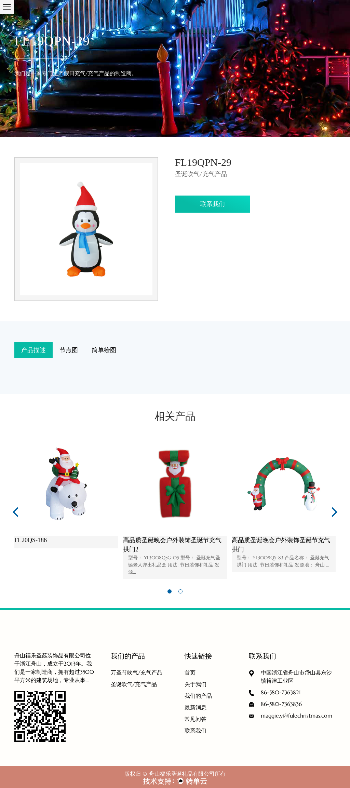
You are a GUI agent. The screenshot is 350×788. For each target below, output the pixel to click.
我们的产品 (198, 695)
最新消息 (195, 707)
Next (334, 511)
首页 (190, 672)
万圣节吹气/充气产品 (136, 672)
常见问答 (195, 719)
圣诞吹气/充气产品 (134, 684)
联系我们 (212, 204)
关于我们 (195, 684)
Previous (15, 511)
